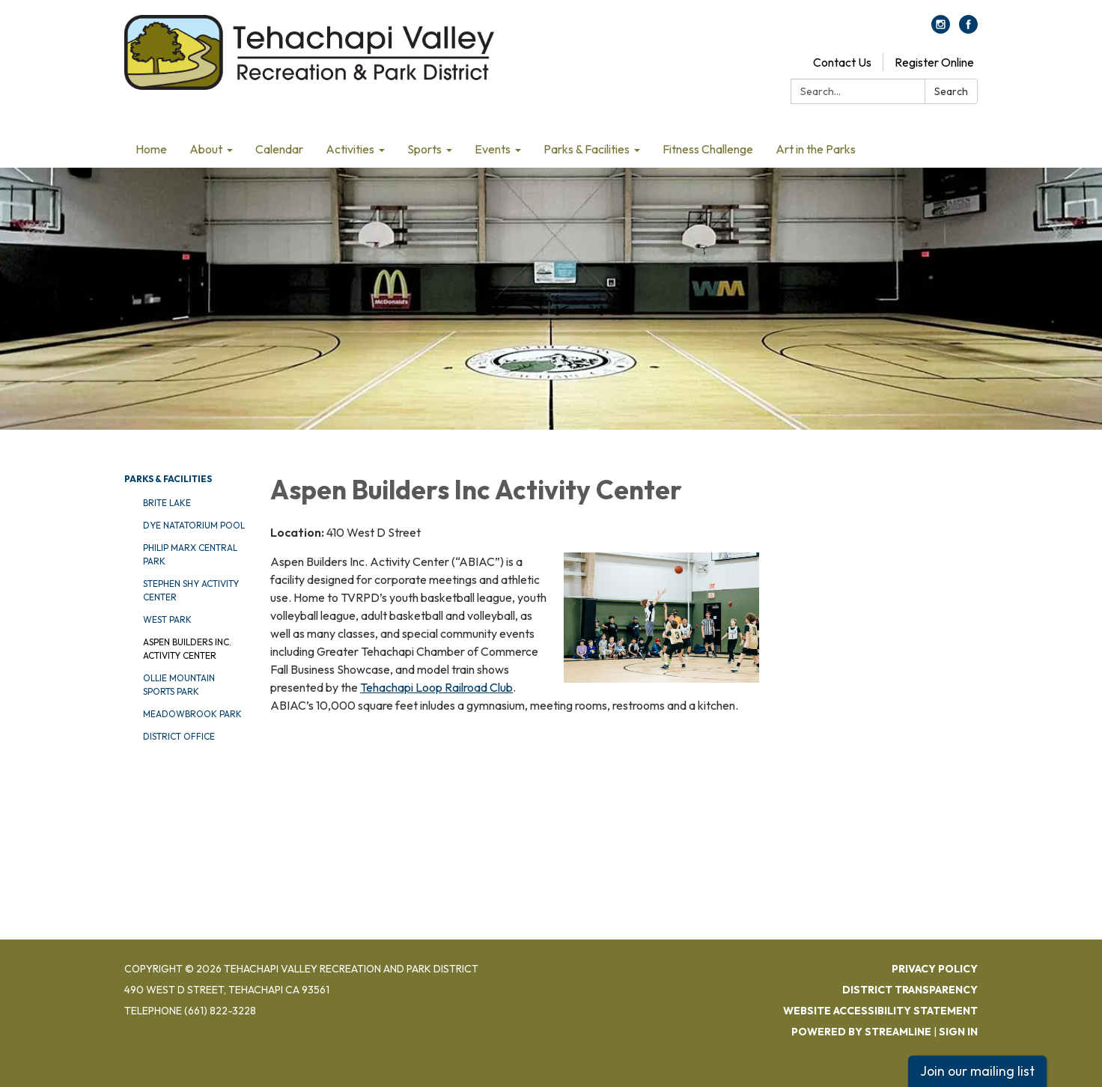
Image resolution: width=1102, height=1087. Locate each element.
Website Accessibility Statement (880, 1010)
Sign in (958, 1031)
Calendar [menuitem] (279, 148)
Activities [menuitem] (350, 148)
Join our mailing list (977, 1071)
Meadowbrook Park (192, 713)
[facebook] (968, 29)
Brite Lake (167, 502)
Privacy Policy (935, 968)
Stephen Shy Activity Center (191, 590)
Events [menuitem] (493, 148)
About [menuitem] (205, 148)
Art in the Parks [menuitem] (816, 148)
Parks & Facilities (168, 478)
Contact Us (842, 62)
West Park (167, 619)
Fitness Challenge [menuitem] (708, 148)
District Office (179, 736)
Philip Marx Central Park (190, 554)
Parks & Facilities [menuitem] (587, 148)
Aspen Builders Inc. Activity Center (187, 648)
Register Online (934, 62)
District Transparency (910, 989)
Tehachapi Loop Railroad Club (436, 687)
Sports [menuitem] (424, 148)
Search (951, 91)
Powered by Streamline (861, 1031)
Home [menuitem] (151, 148)
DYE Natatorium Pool (194, 525)
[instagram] (940, 29)
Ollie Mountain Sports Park (179, 684)
